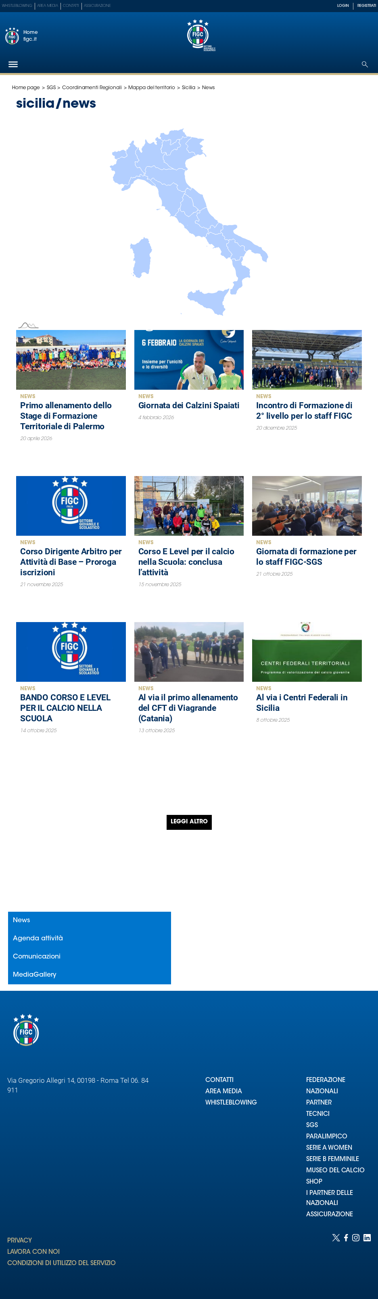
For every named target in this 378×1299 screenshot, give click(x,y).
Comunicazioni (37, 957)
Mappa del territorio (151, 88)
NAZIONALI (322, 1092)
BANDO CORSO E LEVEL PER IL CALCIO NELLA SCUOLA (65, 708)
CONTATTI (219, 1081)
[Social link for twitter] (336, 1258)
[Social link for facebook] (346, 1258)
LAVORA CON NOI (33, 1252)
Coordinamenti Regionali (91, 88)
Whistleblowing (17, 6)
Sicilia (188, 88)
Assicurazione (97, 6)
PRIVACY (19, 1241)
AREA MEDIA (223, 1092)
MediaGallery (34, 975)
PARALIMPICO (326, 1137)
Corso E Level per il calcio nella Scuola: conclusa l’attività (186, 562)
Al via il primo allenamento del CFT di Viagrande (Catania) (188, 708)
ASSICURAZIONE (329, 1215)
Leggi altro (189, 822)
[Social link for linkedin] (367, 1258)
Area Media (47, 6)
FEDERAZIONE (325, 1081)
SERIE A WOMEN (329, 1148)
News (27, 396)
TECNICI (318, 1114)
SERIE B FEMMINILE (332, 1160)
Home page (26, 88)
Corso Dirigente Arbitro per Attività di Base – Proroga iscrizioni (70, 562)
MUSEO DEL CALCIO (335, 1171)
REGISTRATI (366, 6)
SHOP (314, 1182)
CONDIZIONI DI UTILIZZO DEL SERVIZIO (61, 1264)
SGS (51, 88)
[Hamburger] (13, 64)
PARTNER (319, 1103)
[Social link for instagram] (355, 1258)
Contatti (71, 6)
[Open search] (365, 64)
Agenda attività (38, 939)
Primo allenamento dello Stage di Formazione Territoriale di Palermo (66, 416)
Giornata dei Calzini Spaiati (189, 405)
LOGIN (343, 6)
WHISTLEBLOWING (231, 1103)
